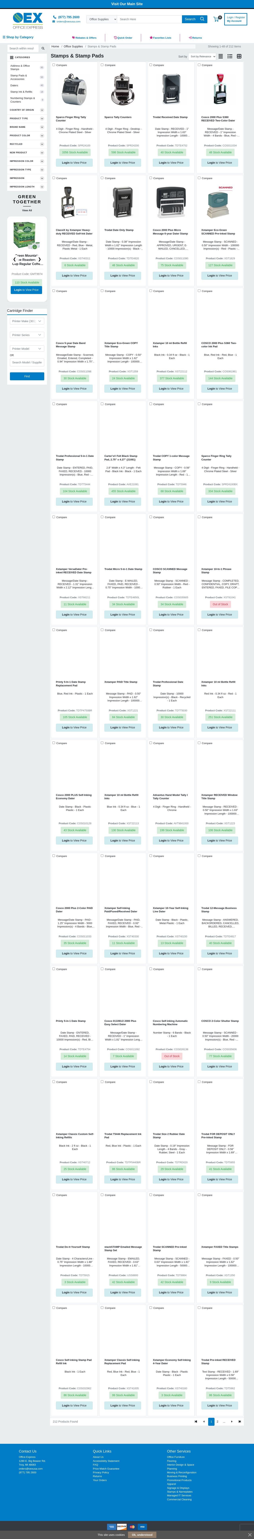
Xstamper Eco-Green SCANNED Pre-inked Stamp (218, 232)
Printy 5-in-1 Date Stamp (71, 1020)
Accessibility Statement (106, 1460)
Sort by (182, 56)
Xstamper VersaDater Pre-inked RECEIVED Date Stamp (73, 571)
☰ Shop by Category (18, 37)
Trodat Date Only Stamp (119, 230)
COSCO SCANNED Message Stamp (170, 571)
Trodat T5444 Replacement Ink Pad (122, 1136)
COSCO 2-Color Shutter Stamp (220, 1020)
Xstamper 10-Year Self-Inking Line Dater (170, 910)
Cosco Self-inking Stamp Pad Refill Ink (74, 1361)
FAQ (95, 1464)
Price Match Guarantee (106, 1468)
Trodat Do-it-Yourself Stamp (73, 1246)
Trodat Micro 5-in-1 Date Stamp (123, 569)
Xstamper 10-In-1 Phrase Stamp (216, 571)
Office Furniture (176, 1456)
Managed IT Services (179, 1495)
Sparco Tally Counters (118, 117)
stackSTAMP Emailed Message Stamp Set (123, 1248)
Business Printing (177, 1476)
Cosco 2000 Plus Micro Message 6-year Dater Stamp (170, 232)
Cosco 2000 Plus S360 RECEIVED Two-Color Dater (218, 119)
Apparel (171, 1483)
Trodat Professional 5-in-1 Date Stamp (75, 457)
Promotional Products (179, 1480)
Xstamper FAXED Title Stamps (219, 1246)
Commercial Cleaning (179, 1499)
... (224, 1421)
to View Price (26, 289)
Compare (61, 65)
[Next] (232, 1422)
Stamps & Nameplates (180, 1491)
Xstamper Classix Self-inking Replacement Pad (122, 1361)
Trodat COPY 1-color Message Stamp (171, 457)
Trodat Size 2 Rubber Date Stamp (169, 1136)
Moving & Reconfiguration (181, 1472)
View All (27, 210)
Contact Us (28, 1451)
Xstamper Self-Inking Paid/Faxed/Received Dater (120, 910)
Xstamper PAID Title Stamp (120, 681)
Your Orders (100, 1480)
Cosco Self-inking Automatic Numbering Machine (170, 1022)
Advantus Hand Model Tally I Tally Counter (170, 797)
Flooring (171, 1460)
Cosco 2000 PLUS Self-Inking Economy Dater (74, 797)
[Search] (149, 19)
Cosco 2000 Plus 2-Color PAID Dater (74, 910)
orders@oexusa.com (31, 1468)
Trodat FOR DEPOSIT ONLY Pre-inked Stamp (218, 1136)
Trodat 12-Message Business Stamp (219, 910)
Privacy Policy (101, 1472)
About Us (98, 1456)
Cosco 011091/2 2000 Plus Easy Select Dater (120, 1022)
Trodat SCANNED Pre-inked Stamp (170, 1248)
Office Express (27, 1456)
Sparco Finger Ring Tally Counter (71, 119)
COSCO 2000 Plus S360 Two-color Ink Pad (219, 345)
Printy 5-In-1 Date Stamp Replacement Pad (71, 683)
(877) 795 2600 (27, 1472)
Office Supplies (73, 46)
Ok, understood (142, 1534)
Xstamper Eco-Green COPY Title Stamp (121, 345)
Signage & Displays (178, 1487)
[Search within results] (23, 48)
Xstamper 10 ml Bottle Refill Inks (170, 345)
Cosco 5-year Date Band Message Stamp (71, 345)
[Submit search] (43, 48)
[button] (216, 19)
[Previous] (204, 1422)
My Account (236, 18)
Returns (97, 1476)
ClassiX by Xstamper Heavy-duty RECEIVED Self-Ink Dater (74, 232)
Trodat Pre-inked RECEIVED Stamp (218, 1361)
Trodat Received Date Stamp (170, 117)
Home (55, 46)
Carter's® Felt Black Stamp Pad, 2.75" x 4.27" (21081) (120, 457)
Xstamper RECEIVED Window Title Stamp (219, 797)
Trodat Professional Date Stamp (168, 683)
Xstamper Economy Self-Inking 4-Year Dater (172, 1361)
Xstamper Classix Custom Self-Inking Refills (75, 1136)
